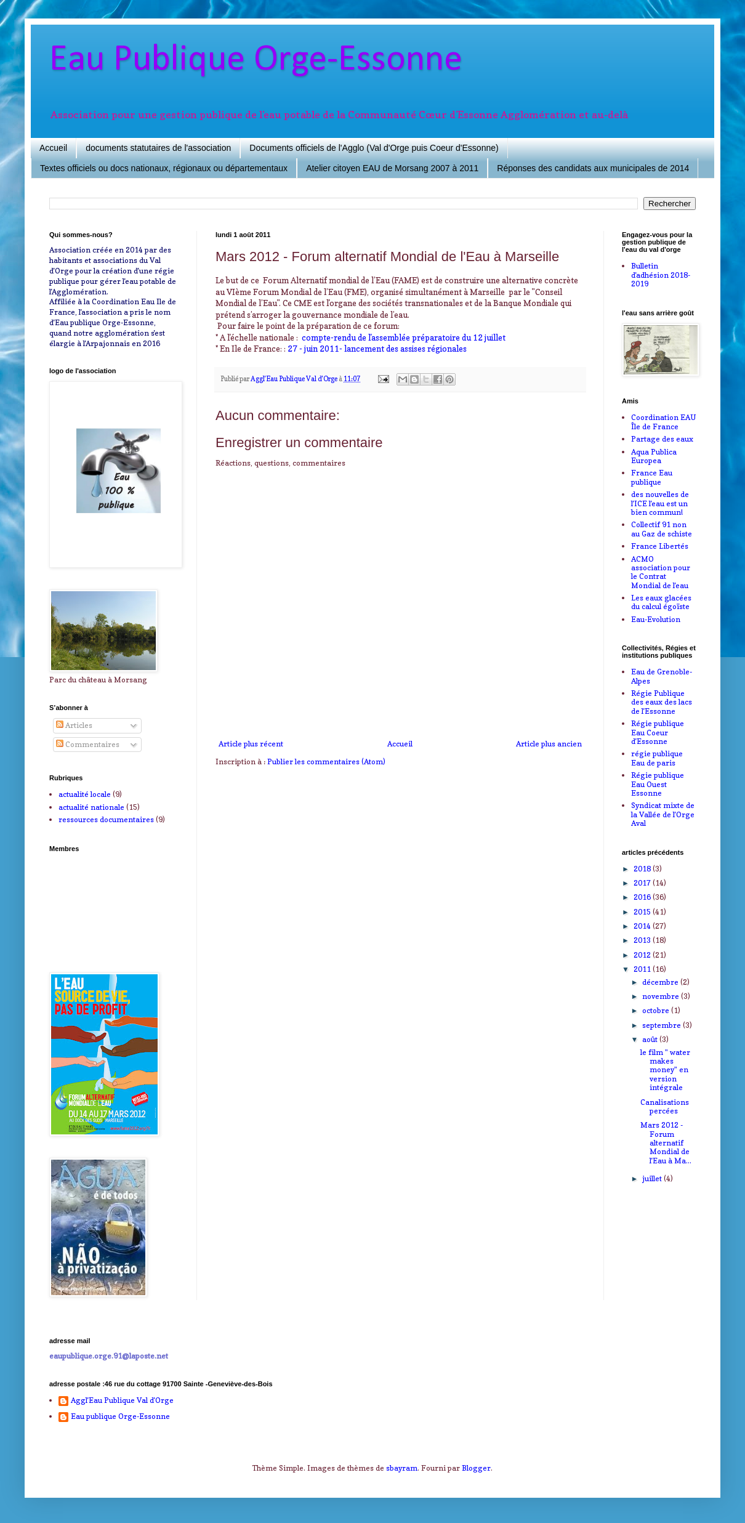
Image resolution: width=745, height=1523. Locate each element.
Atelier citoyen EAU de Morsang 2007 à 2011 (392, 168)
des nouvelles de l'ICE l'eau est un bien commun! (660, 503)
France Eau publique (651, 477)
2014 (643, 926)
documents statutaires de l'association (158, 148)
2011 (643, 969)
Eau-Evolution (655, 619)
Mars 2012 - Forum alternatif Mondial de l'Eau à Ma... (665, 1142)
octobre (656, 1010)
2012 (643, 954)
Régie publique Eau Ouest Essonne (657, 784)
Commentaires (87, 744)
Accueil (53, 148)
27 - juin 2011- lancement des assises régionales (377, 348)
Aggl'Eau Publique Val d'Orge (122, 1400)
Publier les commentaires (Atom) (326, 761)
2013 (643, 940)
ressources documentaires (106, 819)
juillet (653, 1178)
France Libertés (659, 546)
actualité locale (84, 794)
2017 (643, 882)
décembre (661, 982)
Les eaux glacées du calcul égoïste (661, 602)
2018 (643, 868)
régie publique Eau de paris (657, 758)
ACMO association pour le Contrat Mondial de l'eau (660, 572)
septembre (662, 1025)
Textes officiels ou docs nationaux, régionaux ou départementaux (164, 168)
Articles (74, 725)
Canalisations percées (664, 1106)
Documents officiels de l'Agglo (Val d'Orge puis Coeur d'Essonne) (373, 148)
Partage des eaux (662, 438)
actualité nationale (91, 807)
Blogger (476, 1468)
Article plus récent (251, 743)
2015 (643, 911)
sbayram (401, 1468)
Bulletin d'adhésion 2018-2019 (660, 274)
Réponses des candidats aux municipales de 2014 (593, 168)
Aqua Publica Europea (654, 456)
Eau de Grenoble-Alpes (661, 676)
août (650, 1039)
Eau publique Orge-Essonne (120, 1416)
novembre (661, 996)
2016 (643, 897)
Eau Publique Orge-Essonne (255, 60)
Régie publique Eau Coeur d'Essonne (657, 732)
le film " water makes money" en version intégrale (665, 1070)
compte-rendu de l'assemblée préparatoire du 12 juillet (403, 337)
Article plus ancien (549, 743)
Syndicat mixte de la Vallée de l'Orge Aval (663, 814)
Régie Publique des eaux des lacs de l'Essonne (661, 702)
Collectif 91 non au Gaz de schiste (661, 529)
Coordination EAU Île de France (663, 421)
